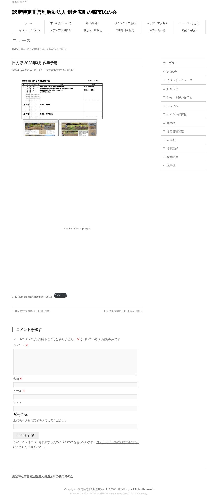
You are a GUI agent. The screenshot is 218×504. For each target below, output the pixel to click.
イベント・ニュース (179, 80)
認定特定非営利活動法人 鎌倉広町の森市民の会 (64, 12)
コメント (20, 345)
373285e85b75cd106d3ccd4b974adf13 (32, 296)
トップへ (172, 106)
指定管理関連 (175, 131)
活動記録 (60, 70)
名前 (18, 378)
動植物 (171, 123)
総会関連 (172, 157)
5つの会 (35, 49)
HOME (15, 49)
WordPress (90, 493)
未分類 (171, 140)
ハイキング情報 (177, 114)
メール (19, 390)
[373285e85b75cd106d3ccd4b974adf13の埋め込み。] (77, 228)
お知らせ (172, 88)
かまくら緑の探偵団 (179, 97)
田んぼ (70, 70)
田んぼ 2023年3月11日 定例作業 (123, 311)
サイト (17, 402)
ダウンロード (60, 295)
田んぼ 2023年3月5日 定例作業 (30, 311)
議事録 (171, 165)
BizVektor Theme (109, 493)
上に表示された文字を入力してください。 (40, 420)
